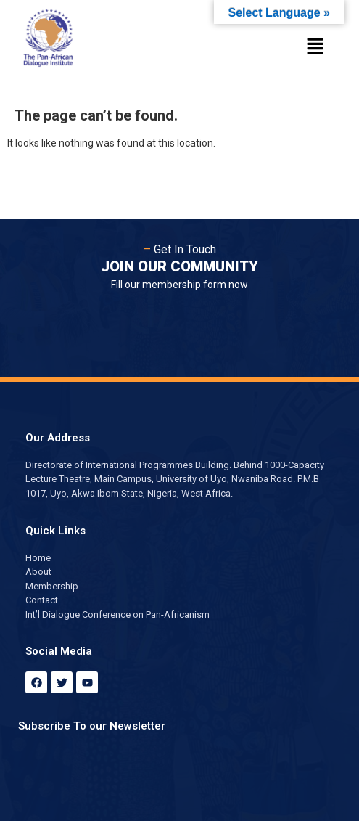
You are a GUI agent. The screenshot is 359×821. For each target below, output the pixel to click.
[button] (315, 47)
